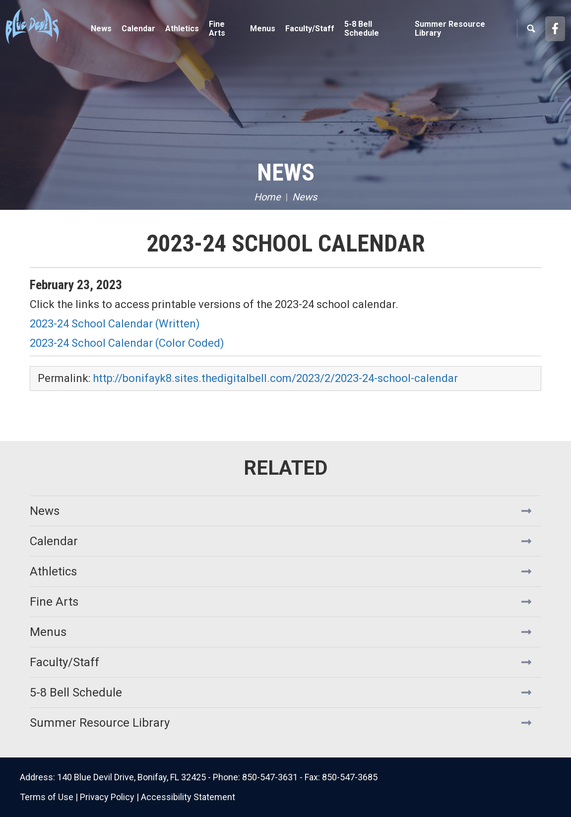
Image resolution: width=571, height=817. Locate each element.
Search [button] (530, 28)
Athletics (53, 571)
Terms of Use (46, 797)
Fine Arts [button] (217, 28)
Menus (262, 28)
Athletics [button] (182, 28)
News (101, 28)
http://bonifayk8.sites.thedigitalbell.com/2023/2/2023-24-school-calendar (275, 378)
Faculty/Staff (309, 28)
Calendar (138, 28)
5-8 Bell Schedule (361, 28)
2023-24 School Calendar (285, 243)
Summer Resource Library (450, 28)
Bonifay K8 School (64, 25)
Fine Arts (54, 602)
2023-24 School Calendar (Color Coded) (127, 343)
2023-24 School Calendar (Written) (116, 323)
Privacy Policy (107, 797)
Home (267, 197)
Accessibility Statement (188, 797)
